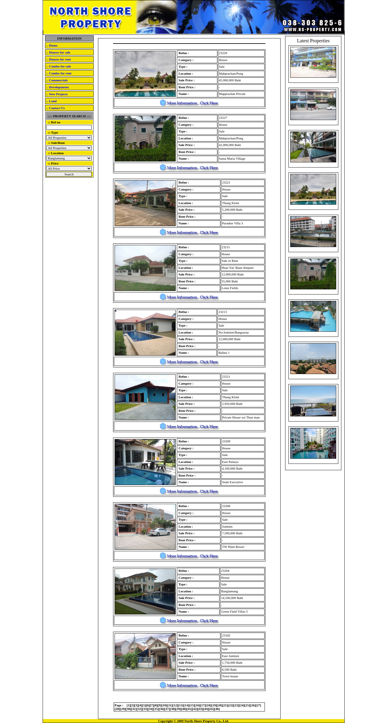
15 (192, 705)
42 (195, 709)
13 (180, 705)
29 (123, 709)
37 (167, 709)
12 (175, 705)
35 (156, 709)
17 (203, 705)
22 (230, 705)
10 (164, 705)
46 (217, 709)
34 (150, 709)
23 (236, 705)
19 (214, 705)
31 (133, 709)
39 (178, 709)
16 (197, 705)
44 (206, 709)
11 (169, 705)
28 (117, 709)
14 (186, 705)
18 (208, 705)
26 (252, 705)
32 (139, 709)
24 (241, 705)
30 (128, 709)
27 (258, 705)
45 (211, 709)
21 (225, 705)
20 (219, 705)
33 (145, 709)
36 (161, 709)
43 (200, 709)
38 (172, 709)
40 (183, 709)
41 (189, 709)
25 (247, 705)
